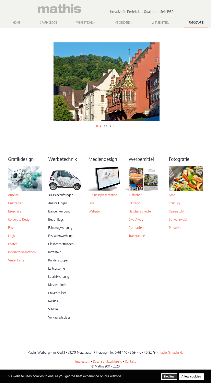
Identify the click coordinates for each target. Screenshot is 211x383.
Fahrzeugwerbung (60, 228)
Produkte (175, 228)
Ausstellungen (57, 203)
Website (94, 211)
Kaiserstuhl (176, 211)
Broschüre (14, 211)
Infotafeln (54, 252)
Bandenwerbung (59, 211)
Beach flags (56, 219)
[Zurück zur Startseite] (106, 8)
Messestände (57, 285)
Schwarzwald (178, 219)
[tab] (97, 126)
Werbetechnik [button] (85, 22)
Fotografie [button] (196, 22)
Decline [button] (169, 376)
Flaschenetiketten (140, 211)
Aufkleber (135, 195)
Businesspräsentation (103, 195)
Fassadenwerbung (60, 236)
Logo (11, 236)
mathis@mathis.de (171, 352)
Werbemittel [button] (160, 22)
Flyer (11, 228)
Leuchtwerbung (58, 277)
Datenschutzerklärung (107, 361)
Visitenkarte (16, 260)
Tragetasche (137, 236)
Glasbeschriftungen (60, 244)
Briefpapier (15, 203)
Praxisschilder (57, 293)
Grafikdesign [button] (48, 22)
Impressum (82, 361)
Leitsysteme (56, 268)
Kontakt (130, 361)
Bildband (134, 203)
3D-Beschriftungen (60, 195)
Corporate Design (19, 219)
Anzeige (13, 195)
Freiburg (174, 203)
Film (91, 203)
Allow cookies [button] (191, 376)
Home (16, 22)
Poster (12, 244)
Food (172, 195)
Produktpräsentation (22, 252)
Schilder (53, 309)
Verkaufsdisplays (59, 317)
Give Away (136, 219)
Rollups (53, 301)
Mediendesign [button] (123, 22)
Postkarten (136, 228)
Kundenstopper (58, 260)
